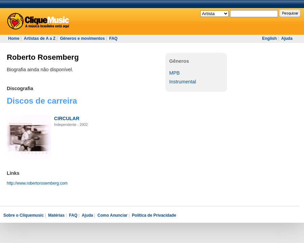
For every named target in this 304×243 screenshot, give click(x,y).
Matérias (56, 215)
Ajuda (286, 38)
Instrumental (182, 81)
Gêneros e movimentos (82, 38)
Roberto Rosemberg (43, 57)
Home (13, 38)
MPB (174, 73)
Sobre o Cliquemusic (23, 215)
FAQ (113, 38)
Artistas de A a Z (39, 38)
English (269, 38)
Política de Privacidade (154, 215)
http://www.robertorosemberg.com (37, 183)
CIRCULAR (66, 118)
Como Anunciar (113, 215)
